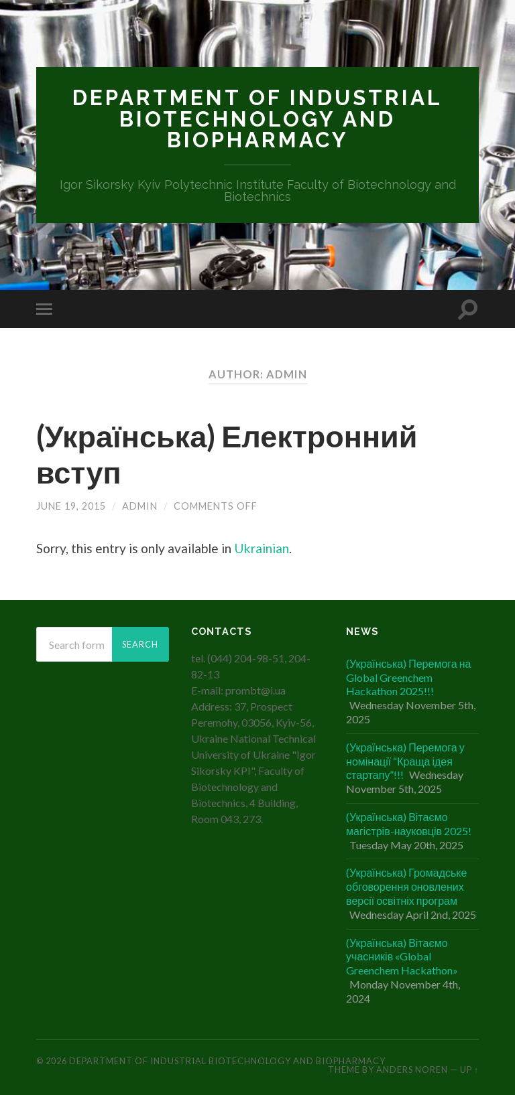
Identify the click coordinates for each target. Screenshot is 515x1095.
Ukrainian (261, 548)
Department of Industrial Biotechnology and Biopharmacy (257, 118)
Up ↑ (469, 1069)
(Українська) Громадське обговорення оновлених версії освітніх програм (406, 886)
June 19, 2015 (71, 506)
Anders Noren (412, 1069)
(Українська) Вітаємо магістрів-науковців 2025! (408, 823)
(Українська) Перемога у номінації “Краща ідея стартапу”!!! (405, 761)
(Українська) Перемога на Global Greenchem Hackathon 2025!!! (408, 677)
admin (140, 506)
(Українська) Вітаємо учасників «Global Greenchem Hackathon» (402, 956)
